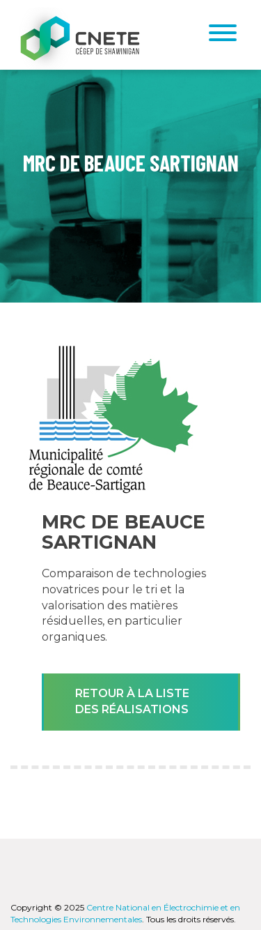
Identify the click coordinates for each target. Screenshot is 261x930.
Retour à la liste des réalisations (132, 701)
